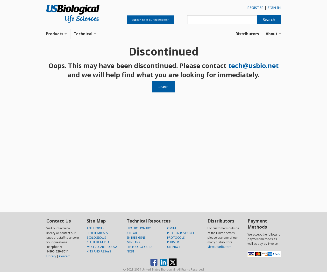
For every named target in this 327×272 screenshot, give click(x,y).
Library (51, 256)
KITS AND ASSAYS (99, 251)
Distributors (247, 33)
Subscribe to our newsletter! (150, 19)
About (271, 33)
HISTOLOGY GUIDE (140, 247)
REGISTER (255, 7)
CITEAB (132, 233)
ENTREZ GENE (136, 238)
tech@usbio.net (253, 65)
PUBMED (173, 242)
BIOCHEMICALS (97, 233)
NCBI (130, 251)
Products (54, 33)
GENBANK (133, 242)
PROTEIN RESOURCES (181, 233)
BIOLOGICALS (96, 238)
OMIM (171, 228)
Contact (64, 256)
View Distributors (219, 247)
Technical (83, 33)
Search (269, 19)
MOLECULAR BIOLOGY (102, 247)
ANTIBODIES (95, 228)
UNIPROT (173, 247)
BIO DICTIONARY (139, 228)
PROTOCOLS (176, 238)
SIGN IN (274, 7)
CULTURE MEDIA (98, 242)
